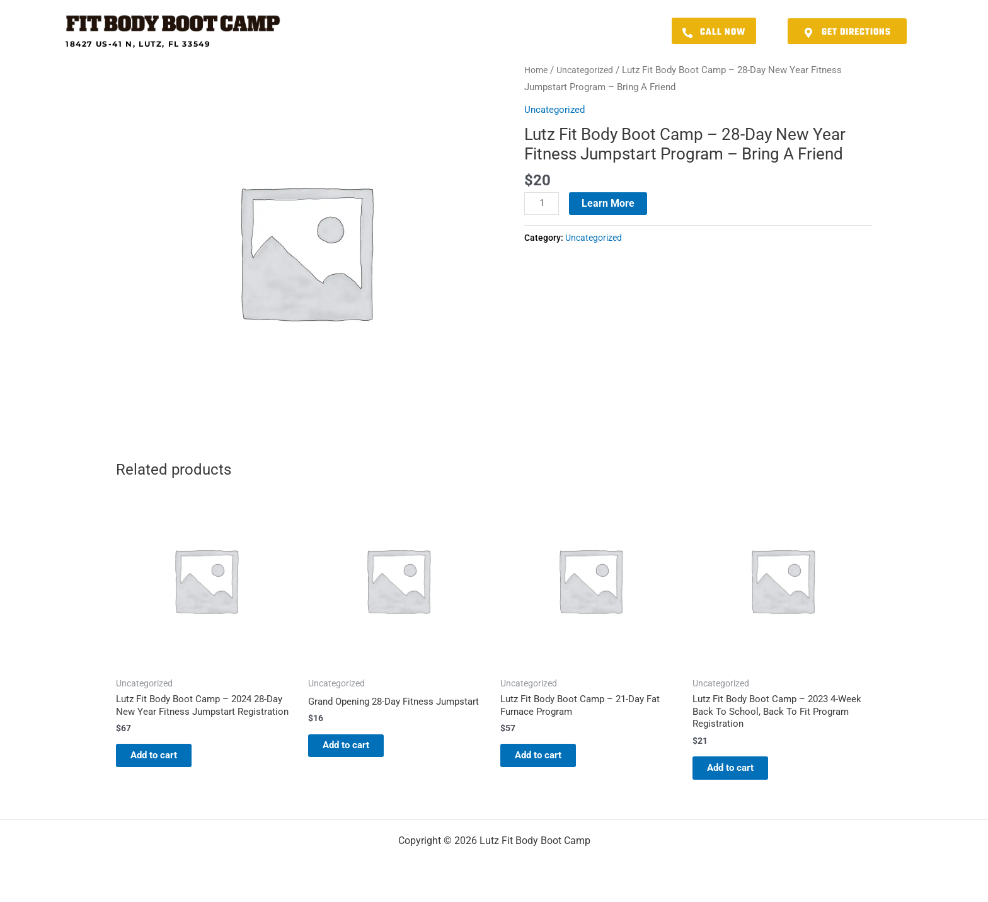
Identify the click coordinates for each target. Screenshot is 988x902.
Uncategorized (589, 70)
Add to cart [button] (166, 772)
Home (537, 70)
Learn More (609, 203)
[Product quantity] (542, 204)
